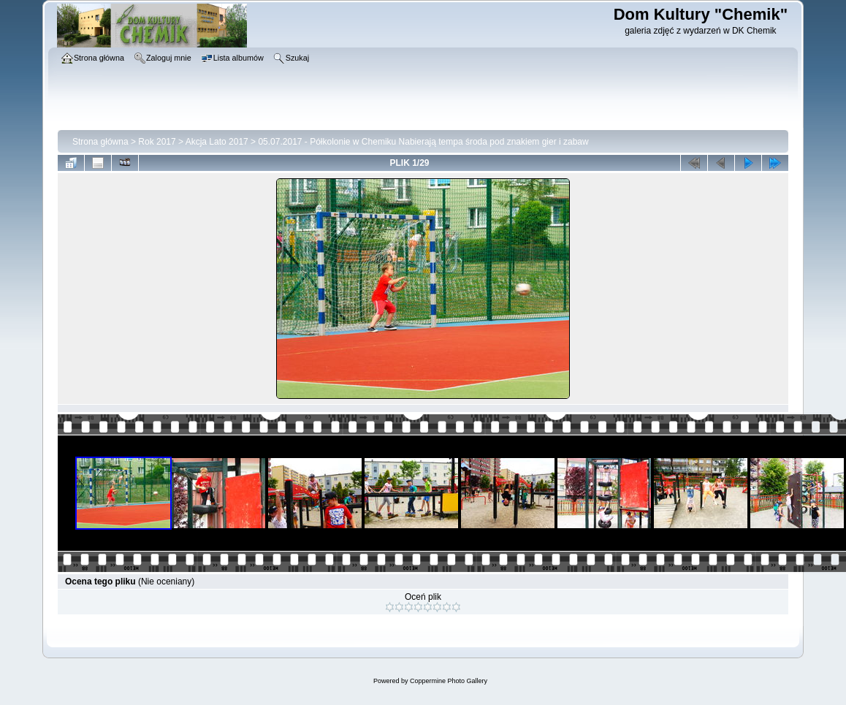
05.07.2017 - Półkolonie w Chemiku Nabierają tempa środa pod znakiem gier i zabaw (423, 142)
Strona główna (100, 142)
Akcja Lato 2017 (217, 142)
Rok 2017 (156, 142)
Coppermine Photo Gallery (448, 681)
